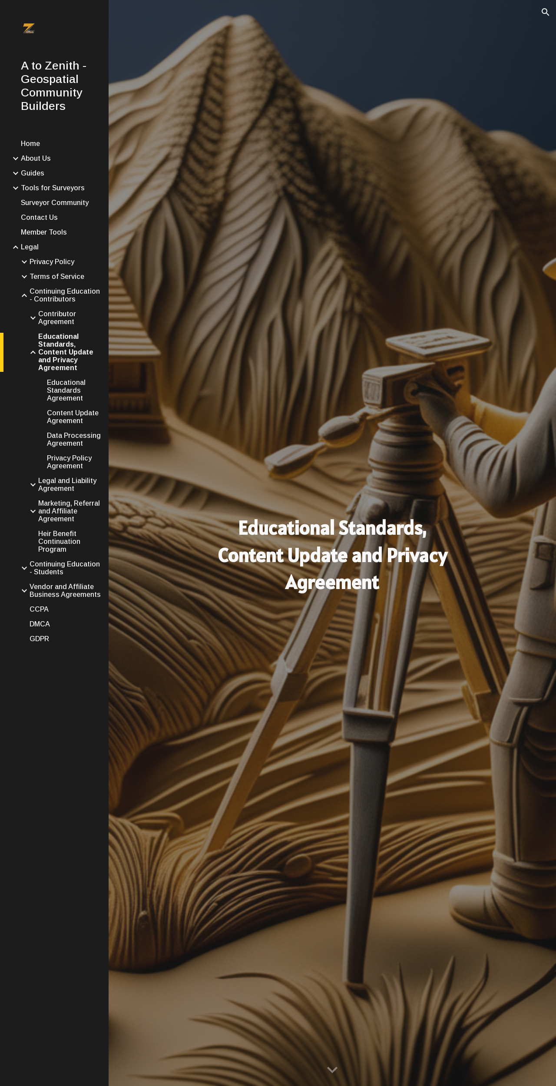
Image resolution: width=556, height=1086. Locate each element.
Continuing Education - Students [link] (65, 568)
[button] (545, 12)
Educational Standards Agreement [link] (66, 390)
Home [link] (30, 143)
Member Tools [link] (44, 232)
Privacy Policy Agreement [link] (69, 462)
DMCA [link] (40, 624)
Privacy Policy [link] (52, 261)
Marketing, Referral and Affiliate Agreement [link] (69, 511)
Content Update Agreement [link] (73, 416)
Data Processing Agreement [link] (74, 439)
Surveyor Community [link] (55, 202)
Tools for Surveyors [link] (53, 188)
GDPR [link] (39, 638)
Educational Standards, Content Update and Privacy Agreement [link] (65, 352)
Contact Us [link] (39, 217)
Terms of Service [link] (57, 276)
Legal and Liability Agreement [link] (67, 484)
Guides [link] (32, 173)
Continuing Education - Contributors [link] (65, 295)
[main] (332, 555)
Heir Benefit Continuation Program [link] (59, 541)
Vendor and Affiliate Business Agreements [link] (65, 590)
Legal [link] (30, 247)
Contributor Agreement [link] (57, 317)
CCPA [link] (39, 609)
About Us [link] (36, 158)
